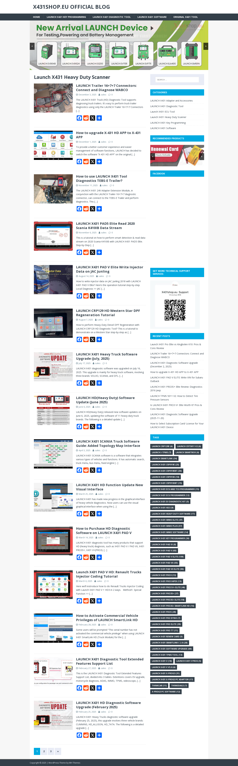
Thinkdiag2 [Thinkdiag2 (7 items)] (179, 685)
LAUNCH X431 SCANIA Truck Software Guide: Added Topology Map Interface (108, 443)
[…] (77, 110)
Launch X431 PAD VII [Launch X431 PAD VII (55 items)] (165, 562)
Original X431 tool (185, 16)
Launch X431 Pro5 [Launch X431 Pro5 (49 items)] (164, 612)
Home (36, 16)
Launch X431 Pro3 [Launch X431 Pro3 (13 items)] (164, 575)
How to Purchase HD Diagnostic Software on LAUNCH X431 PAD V (104, 530)
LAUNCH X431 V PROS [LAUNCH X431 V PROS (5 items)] (188, 661)
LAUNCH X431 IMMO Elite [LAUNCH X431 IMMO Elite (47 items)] (167, 519)
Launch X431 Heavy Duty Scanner (168, 117)
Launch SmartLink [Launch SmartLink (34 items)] (164, 458)
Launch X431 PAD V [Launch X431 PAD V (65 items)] (164, 550)
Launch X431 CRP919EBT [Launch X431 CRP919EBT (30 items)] (167, 470)
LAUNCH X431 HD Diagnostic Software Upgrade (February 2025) (108, 704)
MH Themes (74, 762)
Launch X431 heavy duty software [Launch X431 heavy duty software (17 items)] (173, 513)
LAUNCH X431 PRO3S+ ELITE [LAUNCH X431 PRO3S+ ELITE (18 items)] (168, 599)
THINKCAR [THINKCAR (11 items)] (159, 685)
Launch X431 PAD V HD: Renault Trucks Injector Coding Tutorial (108, 574)
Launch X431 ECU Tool (162, 111)
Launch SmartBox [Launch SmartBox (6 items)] (187, 452)
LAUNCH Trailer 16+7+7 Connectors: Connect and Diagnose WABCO (106, 87)
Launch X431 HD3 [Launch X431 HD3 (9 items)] (162, 507)
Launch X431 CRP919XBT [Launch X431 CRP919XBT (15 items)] (167, 483)
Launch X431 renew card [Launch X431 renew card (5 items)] (167, 636)
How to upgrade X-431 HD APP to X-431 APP (108, 135)
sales (103, 94)
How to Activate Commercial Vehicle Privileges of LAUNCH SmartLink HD (107, 617)
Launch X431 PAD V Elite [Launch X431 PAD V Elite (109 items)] (167, 556)
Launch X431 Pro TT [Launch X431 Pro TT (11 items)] (165, 630)
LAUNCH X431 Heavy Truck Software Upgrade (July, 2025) (106, 356)
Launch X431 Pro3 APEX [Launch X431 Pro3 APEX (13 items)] (166, 581)
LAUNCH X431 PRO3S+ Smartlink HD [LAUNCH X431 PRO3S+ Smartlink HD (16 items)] (173, 605)
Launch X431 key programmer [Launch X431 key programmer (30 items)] (170, 538)
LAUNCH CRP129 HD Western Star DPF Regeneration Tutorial (108, 312)
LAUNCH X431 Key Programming (66, 16)
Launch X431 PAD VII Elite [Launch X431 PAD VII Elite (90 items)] (168, 569)
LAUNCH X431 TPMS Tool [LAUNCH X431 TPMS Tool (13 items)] (167, 654)
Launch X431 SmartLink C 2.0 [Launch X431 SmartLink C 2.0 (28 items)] (169, 642)
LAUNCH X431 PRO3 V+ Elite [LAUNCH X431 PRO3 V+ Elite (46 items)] (168, 587)
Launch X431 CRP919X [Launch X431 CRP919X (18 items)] (165, 477)
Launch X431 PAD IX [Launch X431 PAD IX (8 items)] (164, 544)
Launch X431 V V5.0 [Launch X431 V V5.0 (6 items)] (163, 667)
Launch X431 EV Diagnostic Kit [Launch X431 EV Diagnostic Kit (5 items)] (170, 501)
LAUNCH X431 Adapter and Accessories (171, 100)
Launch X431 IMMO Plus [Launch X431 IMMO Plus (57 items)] (167, 526)
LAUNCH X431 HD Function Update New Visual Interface (109, 487)
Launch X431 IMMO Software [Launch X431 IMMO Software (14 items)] (170, 532)
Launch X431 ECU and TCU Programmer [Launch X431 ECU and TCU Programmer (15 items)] (175, 489)
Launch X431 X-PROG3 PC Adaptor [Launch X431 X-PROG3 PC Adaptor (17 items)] (172, 679)
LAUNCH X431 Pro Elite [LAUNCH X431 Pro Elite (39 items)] (166, 624)
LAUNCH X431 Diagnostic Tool (112, 16)
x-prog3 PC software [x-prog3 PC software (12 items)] (166, 691)
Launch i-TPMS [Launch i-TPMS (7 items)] (161, 452)
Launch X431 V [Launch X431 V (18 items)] (162, 661)
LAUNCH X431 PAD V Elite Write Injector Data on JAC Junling (109, 269)
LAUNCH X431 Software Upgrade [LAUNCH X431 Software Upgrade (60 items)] (172, 648)
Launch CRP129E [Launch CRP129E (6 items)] (162, 446)
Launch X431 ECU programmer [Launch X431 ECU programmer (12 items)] (170, 495)
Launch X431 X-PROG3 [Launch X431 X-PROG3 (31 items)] (165, 673)
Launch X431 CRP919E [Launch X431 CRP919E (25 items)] (165, 464)
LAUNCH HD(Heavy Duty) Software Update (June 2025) (105, 400)
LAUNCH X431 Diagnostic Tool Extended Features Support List (110, 661)
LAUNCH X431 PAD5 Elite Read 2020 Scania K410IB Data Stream (105, 225)
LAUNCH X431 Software (152, 16)
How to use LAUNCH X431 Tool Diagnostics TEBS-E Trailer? (101, 178)
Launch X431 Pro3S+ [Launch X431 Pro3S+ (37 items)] (165, 593)
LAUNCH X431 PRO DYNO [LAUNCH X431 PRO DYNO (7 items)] (166, 618)
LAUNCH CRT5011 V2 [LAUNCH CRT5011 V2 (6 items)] (189, 446)
